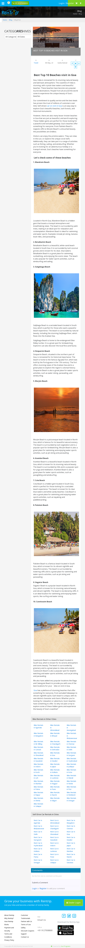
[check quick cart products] (76, 3)
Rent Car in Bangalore (71, 821)
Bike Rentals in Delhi (71, 748)
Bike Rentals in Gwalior (55, 759)
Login (34, 888)
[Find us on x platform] (69, 916)
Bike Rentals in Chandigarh (55, 742)
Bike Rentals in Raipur (38, 793)
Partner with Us (26, 921)
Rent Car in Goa (71, 832)
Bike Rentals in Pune (55, 788)
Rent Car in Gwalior (71, 838)
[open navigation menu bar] (3, 3)
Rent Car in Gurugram (38, 838)
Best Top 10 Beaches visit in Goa (50, 50)
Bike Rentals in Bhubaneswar (72, 735)
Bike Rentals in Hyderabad (72, 759)
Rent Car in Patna (38, 855)
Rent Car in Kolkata (38, 849)
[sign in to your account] (66, 3)
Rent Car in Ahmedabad (54, 821)
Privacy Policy (9, 940)
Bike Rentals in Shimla (38, 799)
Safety (23, 928)
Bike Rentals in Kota (71, 771)
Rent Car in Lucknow (54, 849)
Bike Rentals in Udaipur (38, 805)
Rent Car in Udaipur (54, 861)
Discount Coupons (27, 931)
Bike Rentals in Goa (55, 754)
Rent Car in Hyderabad (38, 844)
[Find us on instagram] (74, 916)
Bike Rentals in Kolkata (55, 771)
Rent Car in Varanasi (71, 861)
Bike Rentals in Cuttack (38, 748)
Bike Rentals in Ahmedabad (55, 727)
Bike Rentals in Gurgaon (71, 754)
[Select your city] (81, 3)
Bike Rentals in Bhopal (55, 734)
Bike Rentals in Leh (38, 776)
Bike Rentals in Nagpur (55, 782)
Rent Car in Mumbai (71, 849)
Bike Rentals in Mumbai (38, 782)
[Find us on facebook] (64, 916)
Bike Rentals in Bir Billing (38, 742)
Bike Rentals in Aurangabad (71, 727)
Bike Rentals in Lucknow (55, 776)
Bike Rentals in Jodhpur (71, 765)
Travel (36, 63)
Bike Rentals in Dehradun (55, 748)
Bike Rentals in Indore (38, 765)
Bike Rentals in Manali (71, 776)
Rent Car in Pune (54, 855)
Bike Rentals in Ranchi (55, 793)
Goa (35, 690)
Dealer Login (73, 902)
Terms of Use (26, 924)
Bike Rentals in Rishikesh (71, 793)
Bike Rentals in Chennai (71, 742)
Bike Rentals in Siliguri (55, 799)
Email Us (42, 920)
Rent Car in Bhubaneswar (39, 827)
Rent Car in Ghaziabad (54, 832)
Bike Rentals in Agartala (38, 726)
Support (24, 934)
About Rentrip (9, 915)
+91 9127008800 (45, 930)
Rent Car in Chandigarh (54, 827)
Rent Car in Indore (54, 844)
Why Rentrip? (9, 918)
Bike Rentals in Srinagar (71, 799)
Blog (10, 20)
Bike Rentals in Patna (38, 788)
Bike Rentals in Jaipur (55, 765)
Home (75, 14)
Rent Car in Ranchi (71, 855)
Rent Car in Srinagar (38, 861)
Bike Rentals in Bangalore (38, 734)
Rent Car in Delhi (38, 832)
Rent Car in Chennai (71, 827)
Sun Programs (65, 946)
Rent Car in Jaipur (71, 844)
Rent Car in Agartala (38, 821)
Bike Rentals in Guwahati (38, 759)
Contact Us (25, 937)
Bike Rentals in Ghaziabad (38, 754)
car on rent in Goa (54, 106)
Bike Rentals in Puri (71, 788)
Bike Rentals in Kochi (38, 771)
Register (43, 888)
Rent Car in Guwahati (54, 838)
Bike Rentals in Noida (71, 782)
